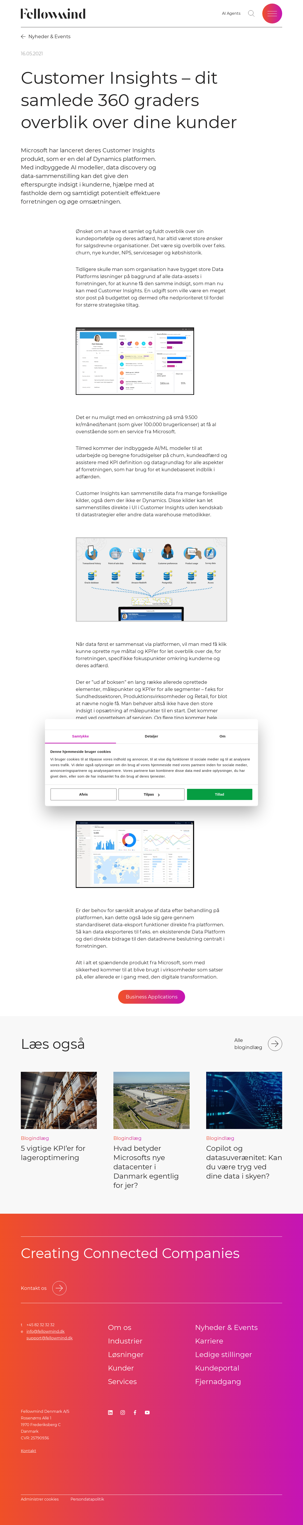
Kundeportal (217, 1368)
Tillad (219, 794)
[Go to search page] (251, 13)
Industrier (125, 1341)
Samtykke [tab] (80, 736)
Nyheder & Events (226, 1327)
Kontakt (28, 1451)
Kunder (121, 1368)
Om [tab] (222, 736)
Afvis (83, 794)
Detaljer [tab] (151, 736)
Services (122, 1381)
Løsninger (126, 1354)
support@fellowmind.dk (50, 1338)
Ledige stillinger (223, 1354)
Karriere (209, 1341)
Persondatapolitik (87, 1499)
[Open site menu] (272, 13)
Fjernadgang (218, 1381)
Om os (119, 1327)
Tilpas (152, 794)
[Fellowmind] (54, 13)
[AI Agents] (231, 13)
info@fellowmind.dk (46, 1331)
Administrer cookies (40, 1499)
